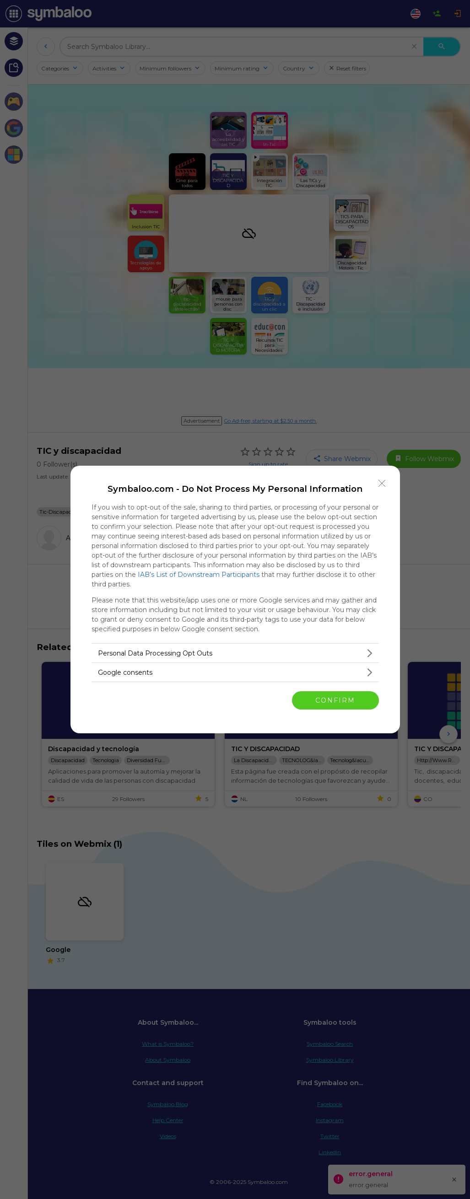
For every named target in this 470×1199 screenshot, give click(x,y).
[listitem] (235, 653)
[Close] (382, 483)
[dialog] (235, 599)
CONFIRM (335, 700)
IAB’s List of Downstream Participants (198, 574)
